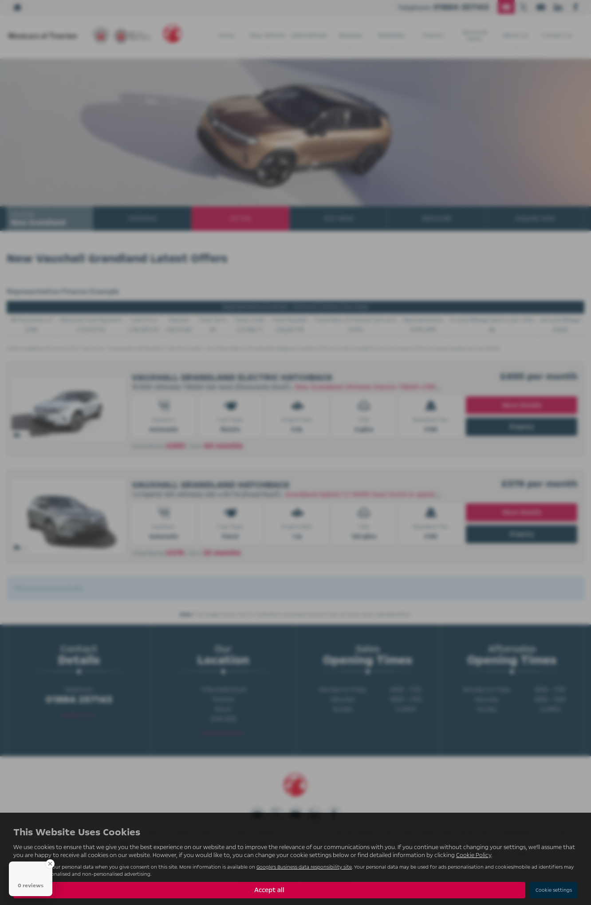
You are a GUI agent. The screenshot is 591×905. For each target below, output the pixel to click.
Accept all (269, 889)
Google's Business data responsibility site (304, 867)
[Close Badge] (50, 863)
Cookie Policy (473, 855)
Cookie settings (554, 890)
